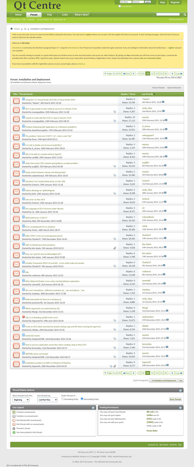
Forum (33, 14)
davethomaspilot (40, 130)
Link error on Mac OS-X (35, 199)
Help (162, 2)
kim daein (36, 248)
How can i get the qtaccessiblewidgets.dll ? (44, 254)
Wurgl (35, 311)
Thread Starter (26, 94)
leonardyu (36, 348)
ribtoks (35, 330)
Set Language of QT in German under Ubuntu (44, 208)
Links (65, 14)
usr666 (35, 157)
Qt (25, 29)
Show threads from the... (23, 395)
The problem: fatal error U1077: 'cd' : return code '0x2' (49, 136)
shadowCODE (38, 339)
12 (152, 73)
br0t (34, 193)
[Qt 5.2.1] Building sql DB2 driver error (42, 317)
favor (34, 139)
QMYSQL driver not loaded (37, 354)
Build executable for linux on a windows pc (43, 299)
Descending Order (90, 398)
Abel (34, 221)
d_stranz (36, 148)
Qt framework (73, 48)
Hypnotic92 (37, 321)
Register (175, 2)
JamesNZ (36, 284)
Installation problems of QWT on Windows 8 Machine (48, 363)
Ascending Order (69, 398)
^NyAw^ (36, 103)
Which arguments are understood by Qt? (43, 308)
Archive (173, 444)
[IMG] (149, 419)
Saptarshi (36, 366)
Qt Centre (16, 48)
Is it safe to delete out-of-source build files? (44, 145)
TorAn (35, 230)
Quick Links (58, 19)
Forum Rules (152, 431)
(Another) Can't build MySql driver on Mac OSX (45, 181)
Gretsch (35, 184)
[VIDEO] (150, 422)
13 (157, 73)
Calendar (31, 19)
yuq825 (35, 166)
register (171, 48)
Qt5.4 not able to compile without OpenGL (44, 154)
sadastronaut (38, 175)
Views (132, 94)
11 (147, 73)
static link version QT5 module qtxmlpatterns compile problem (52, 163)
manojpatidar (38, 112)
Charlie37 (36, 239)
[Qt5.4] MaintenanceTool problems (40, 245)
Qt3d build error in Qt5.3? (37, 217)
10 (143, 73)
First (126, 73)
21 (161, 73)
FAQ (23, 19)
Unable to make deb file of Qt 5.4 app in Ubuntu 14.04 (48, 118)
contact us (81, 64)
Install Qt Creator (33, 335)
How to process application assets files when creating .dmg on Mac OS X (56, 345)
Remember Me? (125, 6)
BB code (150, 412)
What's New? (82, 14)
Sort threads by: (44, 395)
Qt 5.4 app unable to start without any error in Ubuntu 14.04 (51, 109)
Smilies (150, 415)
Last (179, 73)
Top (180, 380)
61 (166, 73)
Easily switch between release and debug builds (46, 172)
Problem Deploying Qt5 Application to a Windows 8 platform (51, 127)
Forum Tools (158, 87)
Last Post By (148, 94)
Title (15, 94)
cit (33, 212)
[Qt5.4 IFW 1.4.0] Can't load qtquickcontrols (44, 236)
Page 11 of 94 (114, 73)
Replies (124, 94)
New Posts (15, 19)
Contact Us (153, 444)
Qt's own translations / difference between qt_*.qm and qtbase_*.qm (55, 290)
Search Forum (173, 87)
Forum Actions (43, 19)
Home (18, 14)
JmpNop (36, 293)
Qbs (27, 272)
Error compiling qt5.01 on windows (40, 227)
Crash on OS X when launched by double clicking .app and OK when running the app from (63, 326)
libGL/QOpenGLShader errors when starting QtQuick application (53, 281)
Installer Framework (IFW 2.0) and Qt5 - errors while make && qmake (55, 263)
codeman (36, 275)
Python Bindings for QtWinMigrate (40, 190)
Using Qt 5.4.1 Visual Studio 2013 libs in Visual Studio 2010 (50, 100)
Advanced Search (176, 19)
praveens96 (37, 302)
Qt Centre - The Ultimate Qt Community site (103, 462)
